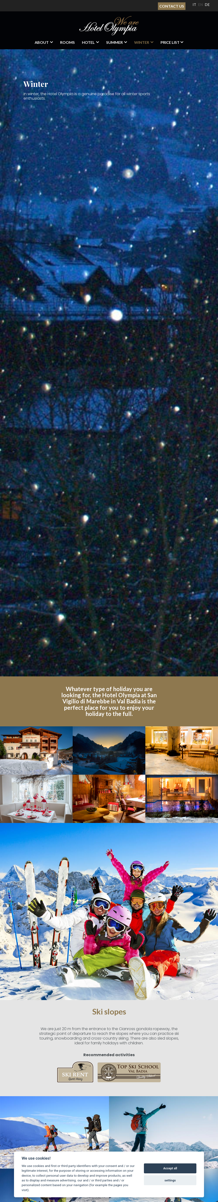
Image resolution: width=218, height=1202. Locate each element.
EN (200, 4)
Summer (114, 42)
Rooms (67, 42)
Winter (141, 42)
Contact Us (171, 6)
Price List (170, 42)
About (42, 42)
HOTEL (88, 42)
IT (194, 4)
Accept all (170, 1168)
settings (170, 1180)
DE (207, 4)
